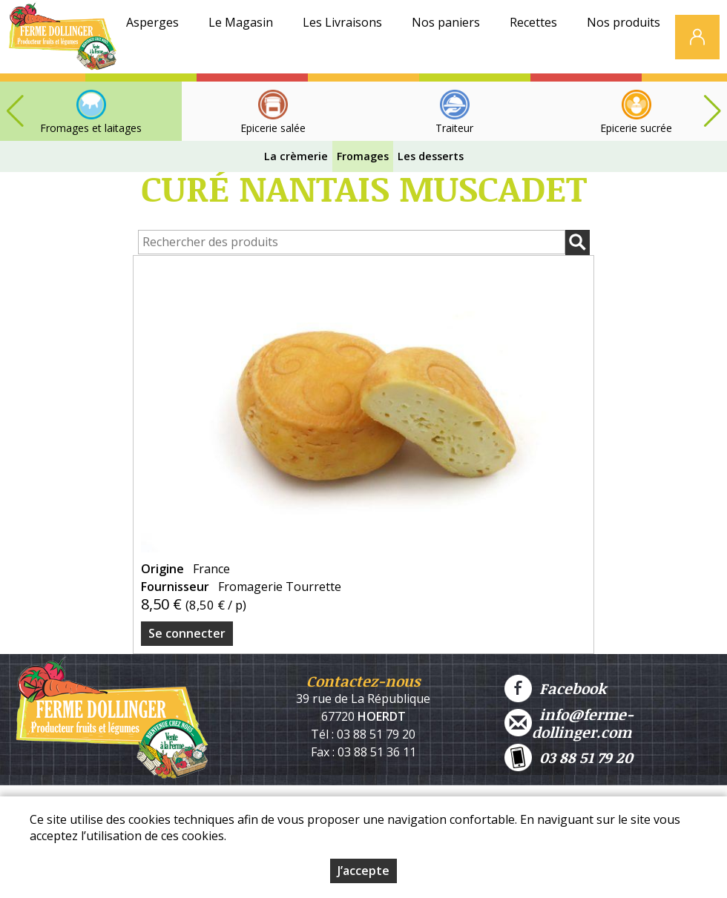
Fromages (363, 156)
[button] (712, 111)
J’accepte (363, 870)
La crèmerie (296, 156)
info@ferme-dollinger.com (569, 723)
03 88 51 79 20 (568, 757)
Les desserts (431, 156)
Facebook (555, 688)
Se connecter (187, 633)
